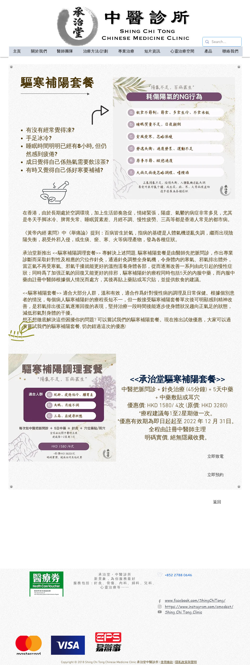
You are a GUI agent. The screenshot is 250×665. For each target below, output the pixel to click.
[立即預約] (215, 475)
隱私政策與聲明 (186, 662)
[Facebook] (159, 601)
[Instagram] (159, 606)
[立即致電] (215, 456)
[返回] (217, 502)
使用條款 (167, 662)
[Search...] (221, 41)
